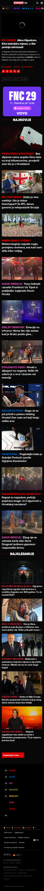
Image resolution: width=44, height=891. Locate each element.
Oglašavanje (18, 832)
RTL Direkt (28, 67)
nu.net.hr (7, 879)
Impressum (8, 832)
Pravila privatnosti (10, 842)
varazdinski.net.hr (10, 873)
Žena (11, 802)
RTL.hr (6, 863)
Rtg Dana (24, 79)
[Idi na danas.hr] (20, 2)
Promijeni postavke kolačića (14, 847)
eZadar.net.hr (28, 876)
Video (12, 809)
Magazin (13, 789)
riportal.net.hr (22, 873)
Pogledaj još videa (13, 755)
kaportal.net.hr (31, 870)
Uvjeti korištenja (10, 837)
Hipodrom (6, 79)
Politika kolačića (23, 837)
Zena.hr (12, 863)
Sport (12, 777)
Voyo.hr (19, 863)
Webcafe (13, 796)
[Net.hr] (18, 855)
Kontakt (22, 842)
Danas (12, 770)
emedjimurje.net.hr (10, 870)
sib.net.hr (21, 870)
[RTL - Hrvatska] (8, 855)
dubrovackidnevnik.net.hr (13, 876)
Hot (11, 783)
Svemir (15, 79)
